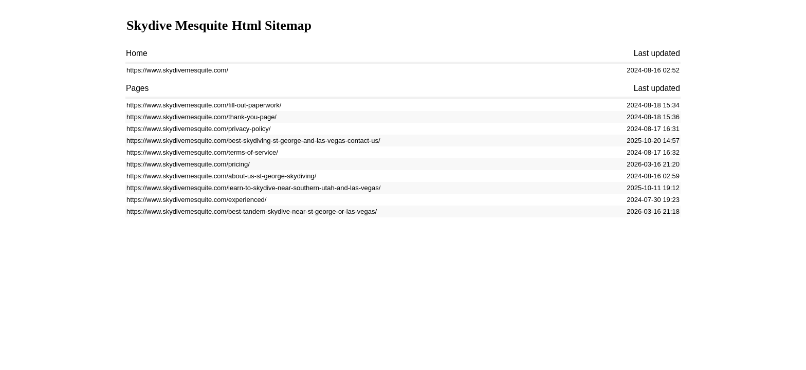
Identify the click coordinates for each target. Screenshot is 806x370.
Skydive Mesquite (177, 25)
